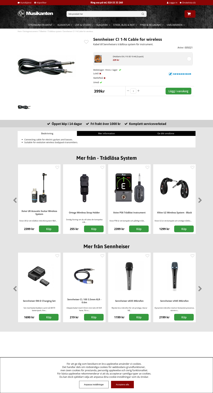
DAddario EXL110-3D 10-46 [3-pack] (128, 56)
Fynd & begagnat (150, 25)
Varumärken (174, 25)
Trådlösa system (55, 31)
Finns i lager (111, 69)
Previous (14, 199)
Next (199, 199)
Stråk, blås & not (124, 25)
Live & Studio (83, 25)
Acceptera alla (122, 384)
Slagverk (102, 25)
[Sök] (107, 14)
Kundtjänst (25, 2)
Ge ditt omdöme (165, 133)
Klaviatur (64, 25)
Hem (20, 31)
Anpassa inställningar (94, 384)
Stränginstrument (40, 25)
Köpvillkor (42, 2)
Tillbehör (42, 31)
